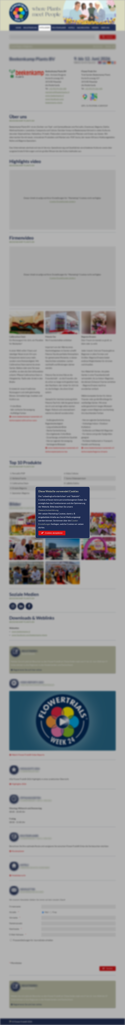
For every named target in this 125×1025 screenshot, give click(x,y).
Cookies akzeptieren (54, 533)
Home (18, 28)
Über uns (105, 28)
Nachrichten (83, 28)
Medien (95, 28)
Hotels (71, 28)
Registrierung (30, 28)
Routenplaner (59, 28)
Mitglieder (44, 28)
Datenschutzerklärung (48, 510)
